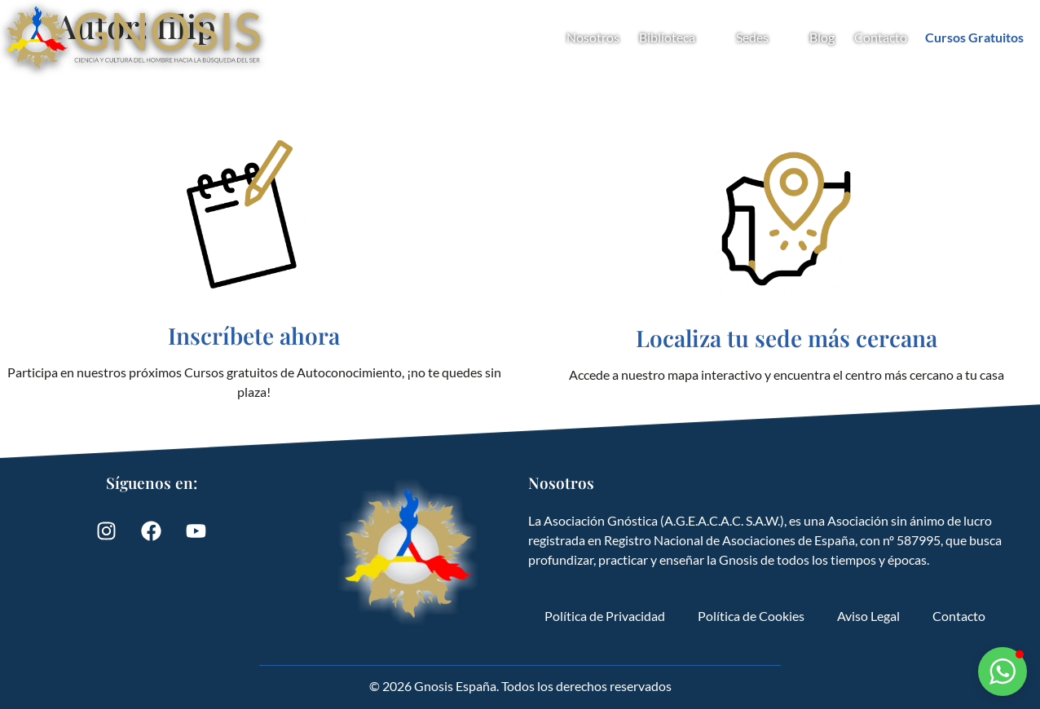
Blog (822, 37)
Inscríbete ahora (254, 335)
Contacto (880, 37)
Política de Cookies (751, 615)
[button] (1002, 671)
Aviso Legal (868, 615)
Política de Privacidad (604, 615)
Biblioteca (677, 37)
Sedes (763, 37)
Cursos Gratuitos (974, 37)
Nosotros (592, 37)
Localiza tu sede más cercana (786, 338)
